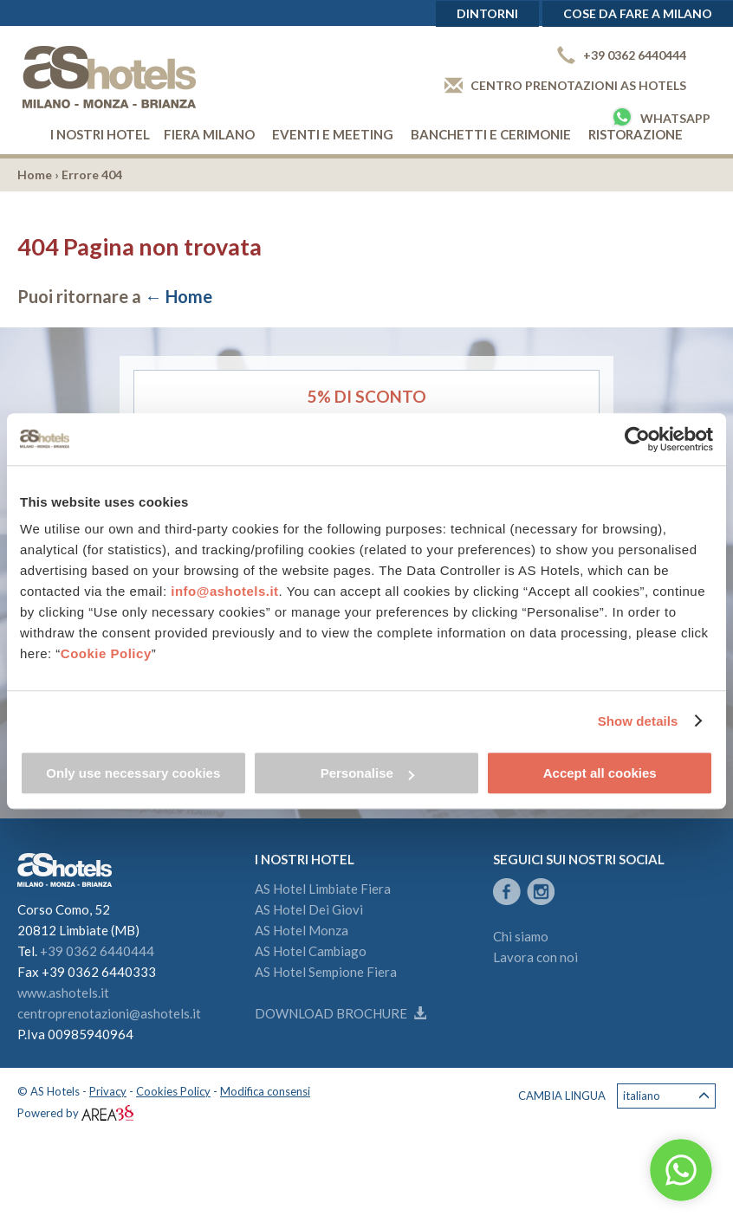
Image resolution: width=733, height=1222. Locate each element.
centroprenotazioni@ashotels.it (109, 1013)
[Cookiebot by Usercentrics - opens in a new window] (637, 439)
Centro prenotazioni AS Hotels (565, 85)
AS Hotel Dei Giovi (309, 909)
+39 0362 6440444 (621, 55)
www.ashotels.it (63, 992)
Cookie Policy (106, 653)
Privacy (107, 1091)
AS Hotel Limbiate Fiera (323, 888)
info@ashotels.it (224, 591)
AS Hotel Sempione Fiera (326, 972)
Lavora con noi (535, 957)
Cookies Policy (173, 1091)
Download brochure (340, 1013)
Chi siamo (520, 936)
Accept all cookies (600, 773)
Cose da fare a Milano (637, 13)
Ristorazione (635, 134)
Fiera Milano (209, 134)
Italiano (666, 1096)
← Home (178, 296)
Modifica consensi (265, 1091)
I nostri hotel (100, 134)
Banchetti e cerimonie (491, 134)
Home (34, 174)
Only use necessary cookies (133, 773)
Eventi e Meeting (332, 134)
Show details (638, 721)
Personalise (367, 773)
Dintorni (487, 13)
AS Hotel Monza (301, 930)
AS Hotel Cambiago (310, 951)
